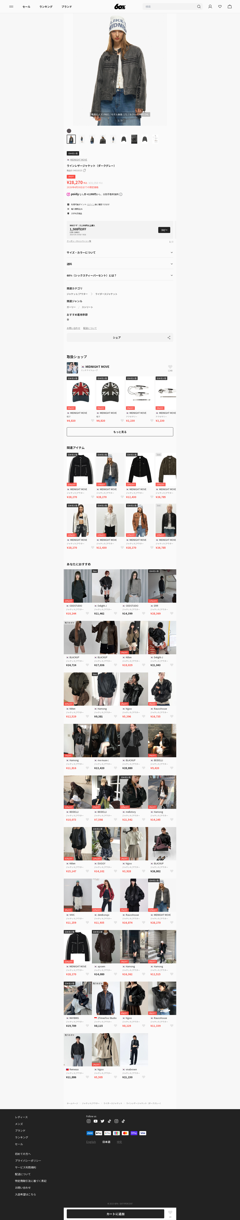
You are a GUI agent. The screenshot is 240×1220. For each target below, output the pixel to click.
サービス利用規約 (25, 1167)
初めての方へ (23, 1154)
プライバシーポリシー (28, 1160)
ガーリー (71, 307)
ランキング (45, 6)
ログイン (91, 204)
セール (26, 6)
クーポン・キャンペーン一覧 (79, 241)
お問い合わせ (73, 328)
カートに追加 (115, 1214)
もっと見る (120, 432)
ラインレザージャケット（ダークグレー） (144, 1103)
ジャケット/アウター (77, 293)
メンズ (19, 1124)
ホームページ (72, 1103)
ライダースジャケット (106, 293)
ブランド (67, 6)
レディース (21, 1117)
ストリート (87, 307)
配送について (90, 328)
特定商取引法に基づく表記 (30, 1181)
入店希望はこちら (25, 1194)
